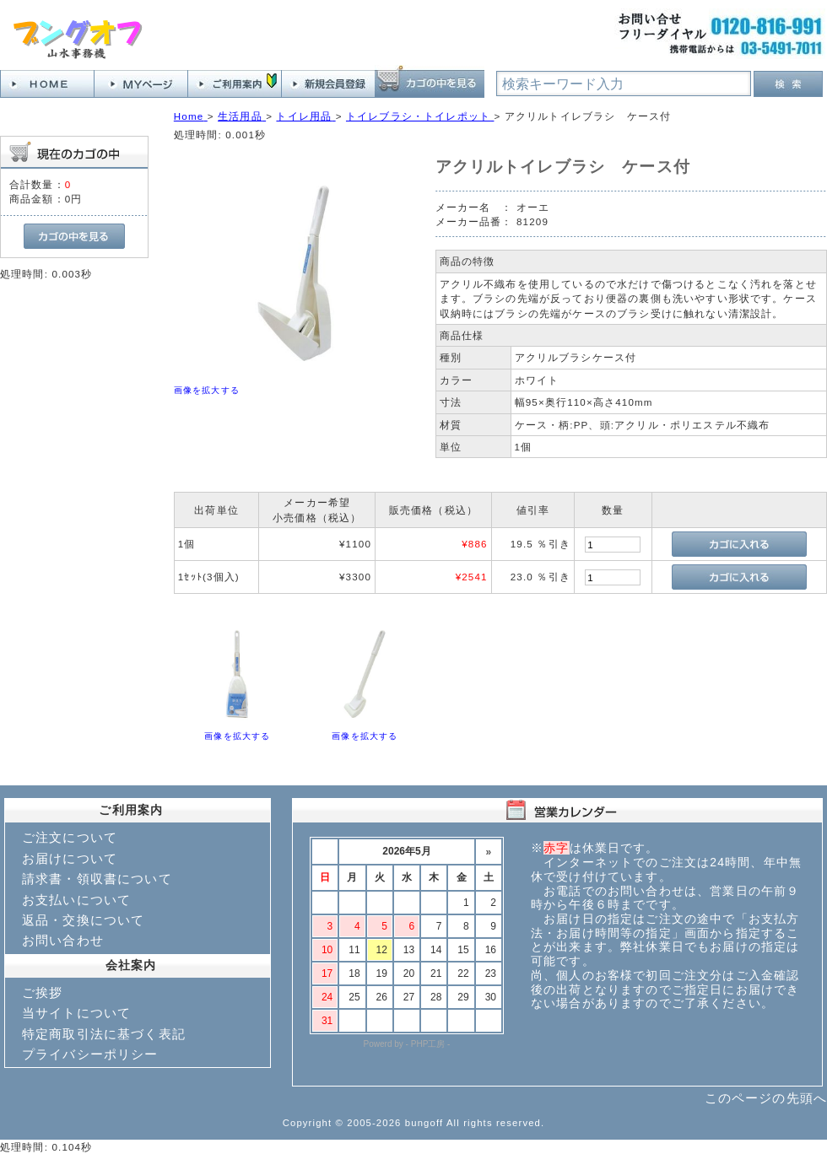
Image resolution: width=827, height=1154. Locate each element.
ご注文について (69, 837)
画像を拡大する (207, 390)
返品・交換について (83, 920)
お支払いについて (76, 899)
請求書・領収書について (97, 878)
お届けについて (69, 858)
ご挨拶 (42, 992)
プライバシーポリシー (90, 1054)
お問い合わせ (63, 940)
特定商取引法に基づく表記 (104, 1034)
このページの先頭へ (766, 1098)
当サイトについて (76, 1013)
